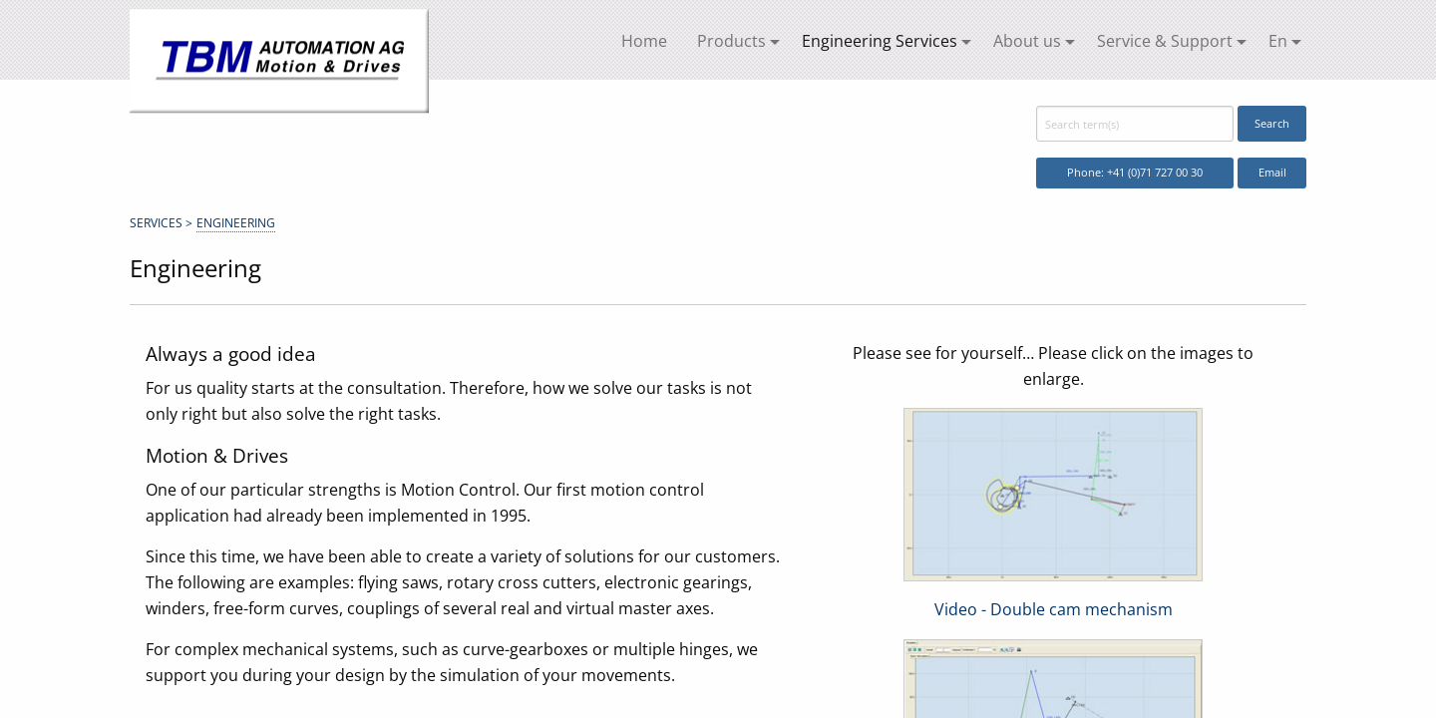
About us (1027, 41)
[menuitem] (644, 42)
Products (731, 41)
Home (644, 41)
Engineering (235, 222)
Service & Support (1165, 41)
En (1277, 41)
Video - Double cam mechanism (1053, 609)
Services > (161, 222)
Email (1272, 172)
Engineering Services (879, 41)
